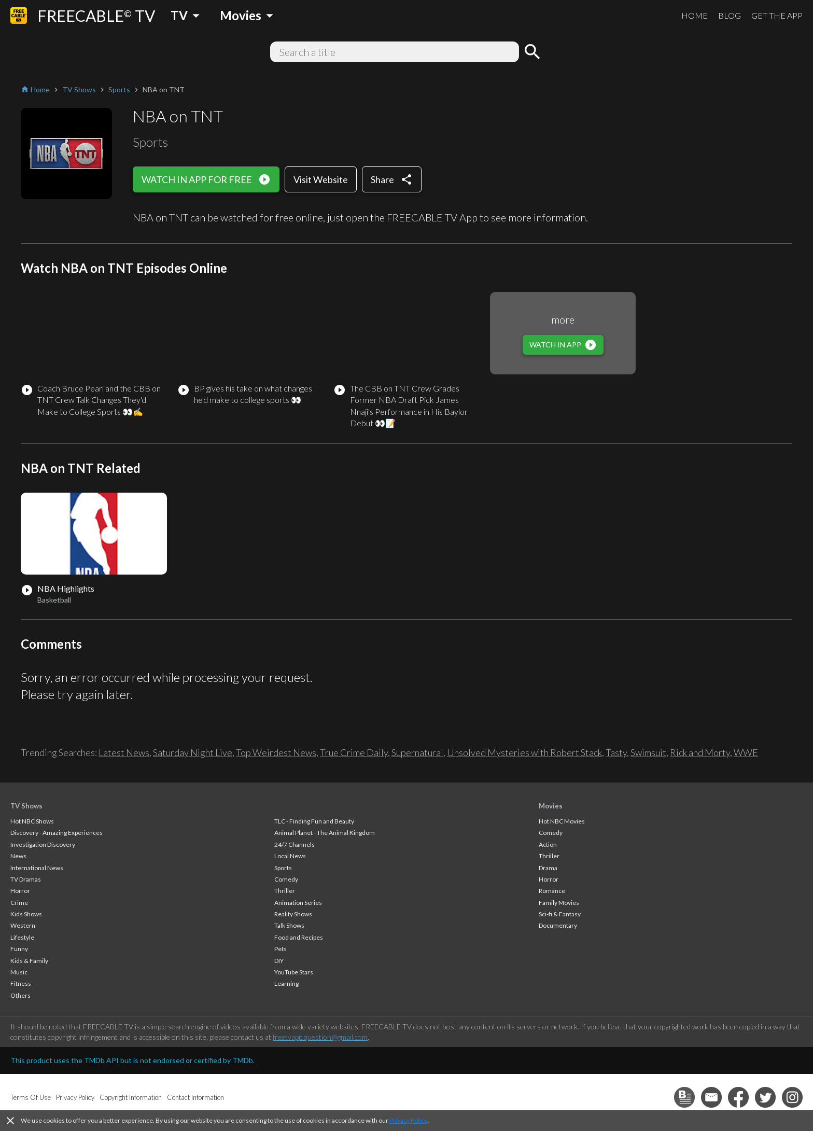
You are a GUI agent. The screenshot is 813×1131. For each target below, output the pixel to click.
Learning (286, 983)
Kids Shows (26, 914)
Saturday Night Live (192, 752)
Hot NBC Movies (562, 821)
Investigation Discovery (42, 844)
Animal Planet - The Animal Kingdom (324, 832)
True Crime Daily (354, 752)
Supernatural (417, 752)
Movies (551, 806)
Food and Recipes (298, 937)
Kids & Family (29, 961)
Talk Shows (289, 925)
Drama (548, 868)
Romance (552, 891)
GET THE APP (777, 15)
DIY (279, 961)
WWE (746, 752)
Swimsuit (648, 752)
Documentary (558, 925)
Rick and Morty (700, 752)
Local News (290, 856)
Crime (19, 902)
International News (36, 868)
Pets (280, 949)
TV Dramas (25, 879)
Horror (20, 891)
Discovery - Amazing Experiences (56, 832)
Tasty (616, 752)
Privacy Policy (408, 1120)
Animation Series (298, 902)
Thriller (284, 891)
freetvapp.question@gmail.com (320, 1036)
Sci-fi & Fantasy (560, 914)
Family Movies (559, 902)
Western (22, 925)
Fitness (20, 983)
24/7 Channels (294, 844)
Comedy (286, 879)
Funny (19, 949)
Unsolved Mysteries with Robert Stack (524, 752)
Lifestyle (22, 937)
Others (20, 995)
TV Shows (26, 806)
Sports (283, 868)
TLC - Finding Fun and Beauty (314, 821)
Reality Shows (293, 914)
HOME (694, 15)
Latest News (124, 752)
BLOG (729, 15)
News (18, 856)
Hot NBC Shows (32, 821)
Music (18, 972)
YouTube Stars (293, 972)
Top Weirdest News (276, 752)
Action (548, 844)
